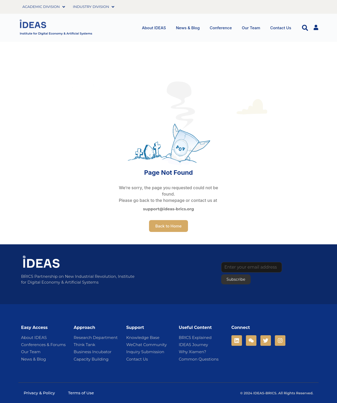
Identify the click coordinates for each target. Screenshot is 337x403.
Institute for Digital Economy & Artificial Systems (56, 33)
